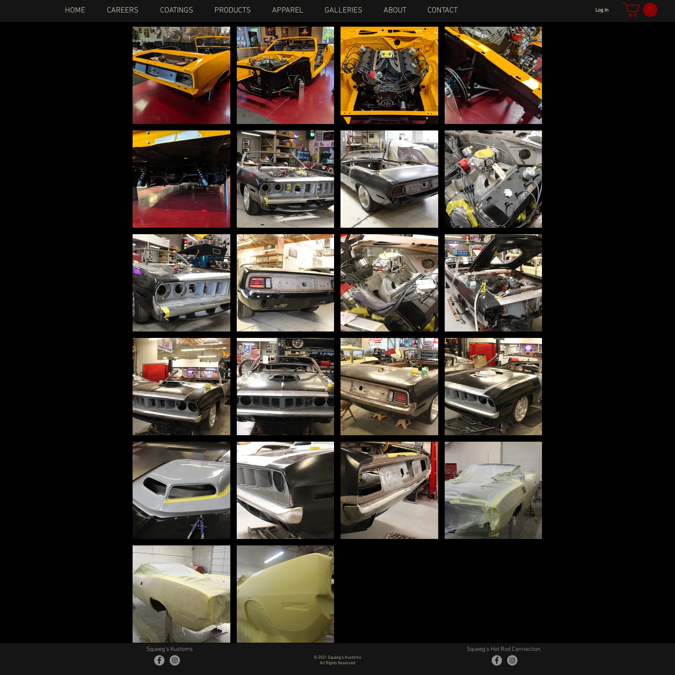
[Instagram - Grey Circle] (175, 660)
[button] (639, 10)
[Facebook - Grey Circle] (159, 660)
